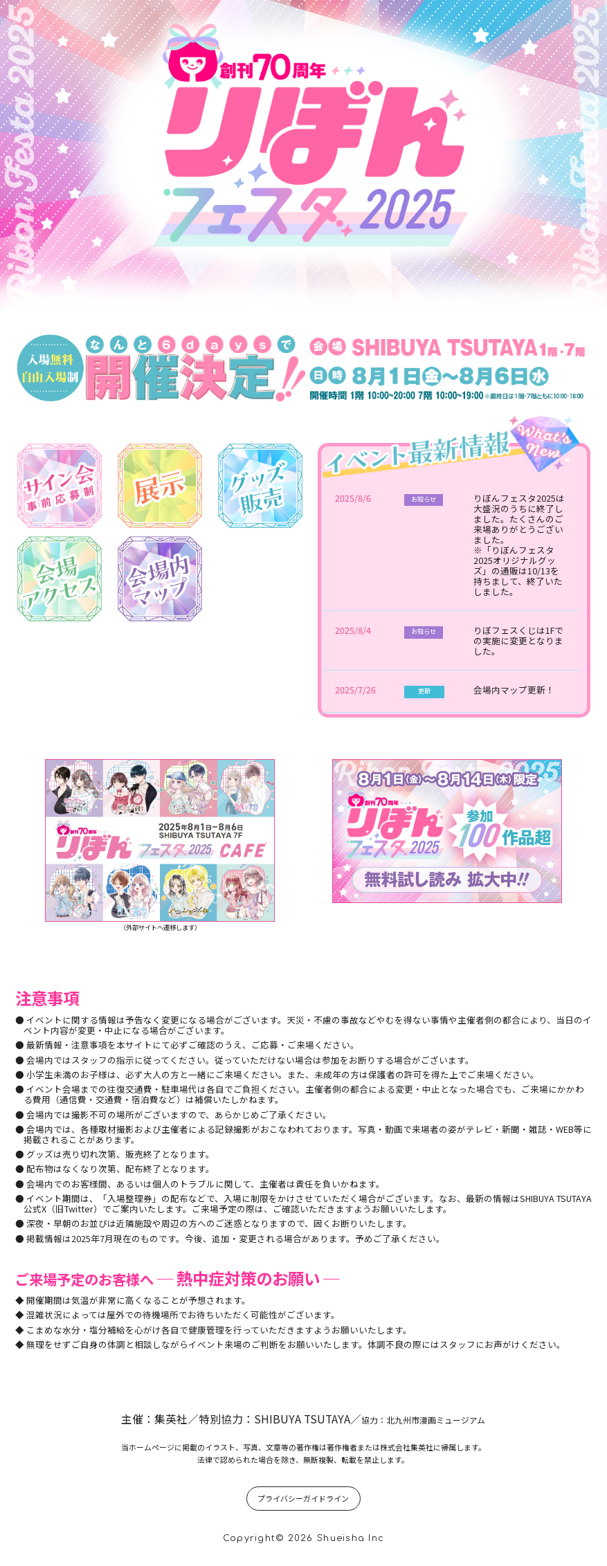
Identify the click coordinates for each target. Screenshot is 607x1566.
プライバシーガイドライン (303, 1498)
